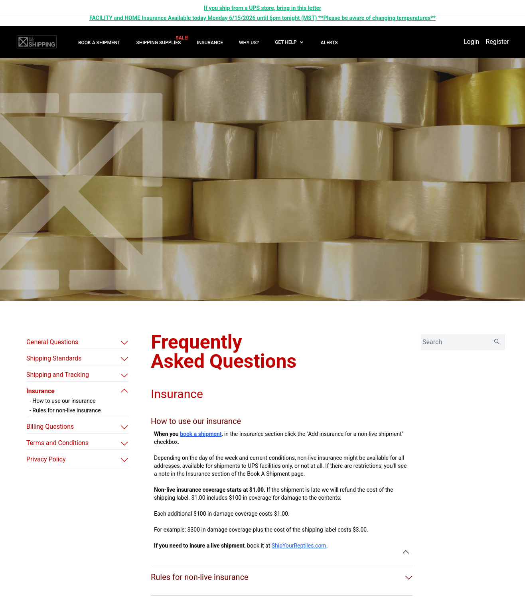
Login (471, 41)
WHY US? (249, 42)
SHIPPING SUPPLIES (158, 42)
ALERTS (329, 42)
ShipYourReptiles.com (299, 545)
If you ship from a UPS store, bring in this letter (262, 8)
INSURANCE (210, 42)
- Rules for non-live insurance (65, 410)
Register (497, 41)
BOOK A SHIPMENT (99, 42)
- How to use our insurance (63, 401)
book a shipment (201, 434)
